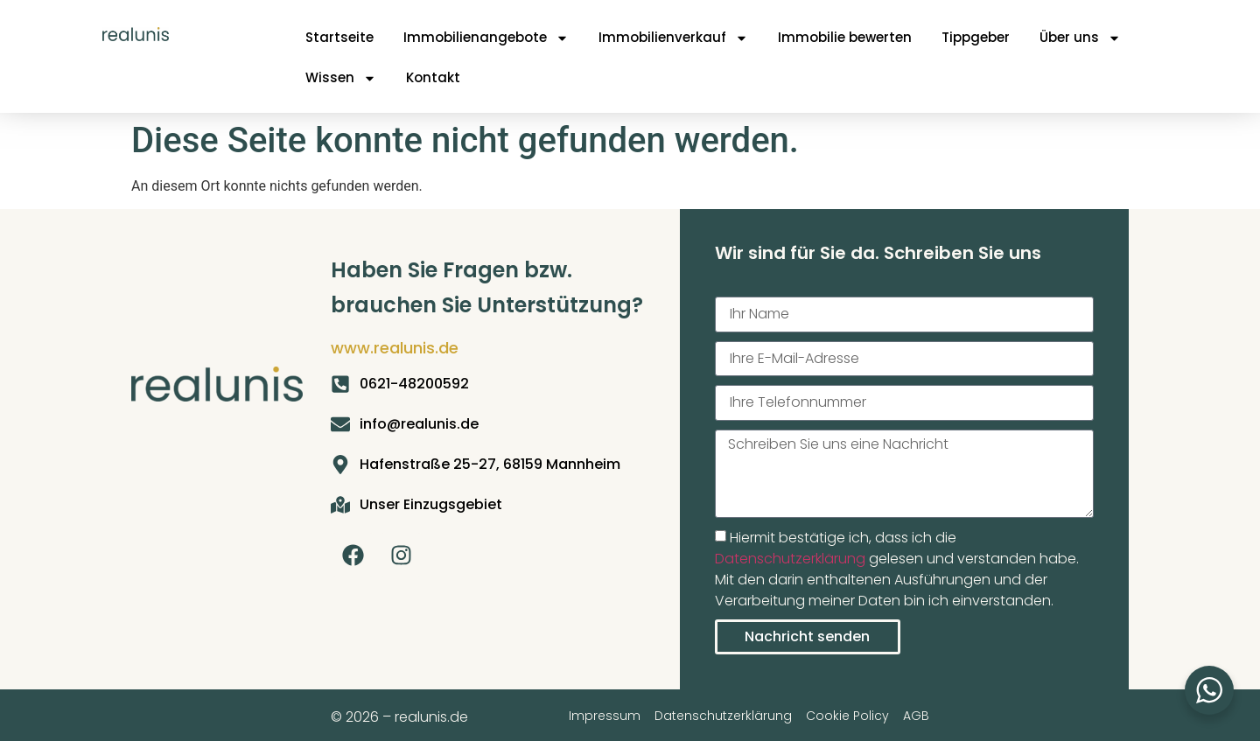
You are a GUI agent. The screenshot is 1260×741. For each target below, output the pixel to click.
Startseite (339, 37)
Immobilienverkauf (673, 38)
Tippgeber (976, 37)
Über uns (1080, 38)
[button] (38, 702)
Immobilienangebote (486, 38)
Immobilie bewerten (845, 37)
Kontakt (433, 77)
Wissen (340, 78)
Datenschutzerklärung (790, 559)
